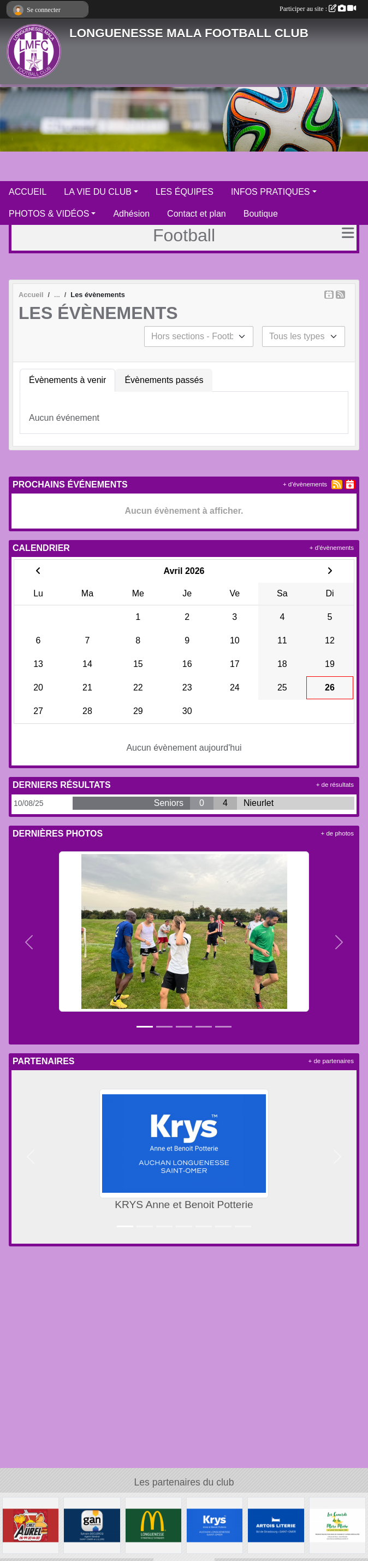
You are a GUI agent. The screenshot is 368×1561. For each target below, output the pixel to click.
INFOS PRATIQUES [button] (270, 191)
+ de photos (337, 833)
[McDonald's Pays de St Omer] (153, 1525)
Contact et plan (196, 213)
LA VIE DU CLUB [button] (98, 191)
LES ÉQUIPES (184, 191)
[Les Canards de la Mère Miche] (337, 1525)
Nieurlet (259, 803)
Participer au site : (318, 9)
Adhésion (131, 213)
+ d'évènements (305, 484)
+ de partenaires (331, 1061)
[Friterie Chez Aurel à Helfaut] (30, 1525)
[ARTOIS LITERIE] (275, 1525)
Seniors (168, 803)
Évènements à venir (67, 380)
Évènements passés (163, 380)
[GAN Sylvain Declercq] (91, 1525)
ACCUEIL (27, 191)
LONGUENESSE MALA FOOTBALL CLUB (188, 33)
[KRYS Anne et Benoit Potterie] (214, 1525)
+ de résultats (335, 784)
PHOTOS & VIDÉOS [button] (49, 213)
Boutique (261, 213)
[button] (28, 942)
